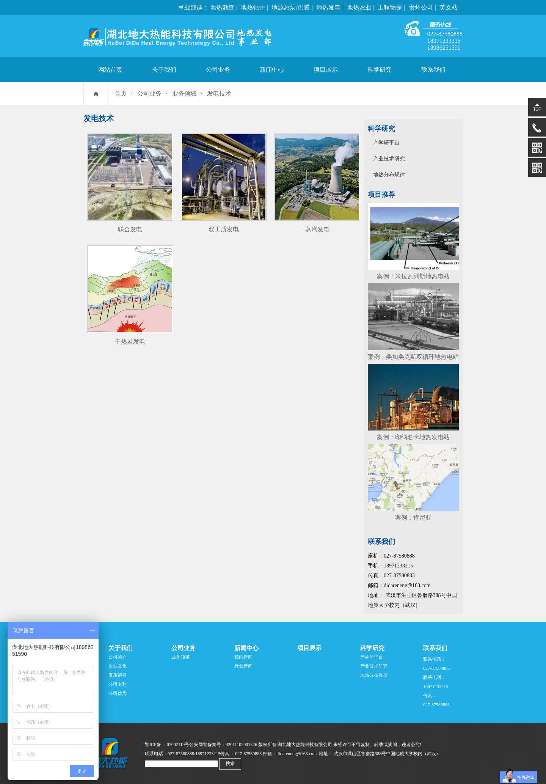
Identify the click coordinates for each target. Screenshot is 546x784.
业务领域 (184, 93)
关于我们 (164, 69)
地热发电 (328, 7)
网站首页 (110, 69)
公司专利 (117, 684)
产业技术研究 (389, 159)
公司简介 (117, 657)
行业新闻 (243, 666)
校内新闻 (243, 657)
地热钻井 (253, 7)
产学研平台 (386, 143)
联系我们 (433, 69)
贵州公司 (421, 7)
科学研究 (379, 69)
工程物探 (390, 7)
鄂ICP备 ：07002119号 (167, 744)
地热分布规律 (389, 175)
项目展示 (326, 69)
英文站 (448, 7)
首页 (121, 93)
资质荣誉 (117, 675)
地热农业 (359, 7)
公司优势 (117, 693)
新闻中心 (272, 69)
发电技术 (219, 93)
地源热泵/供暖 (290, 7)
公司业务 (218, 69)
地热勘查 (222, 7)
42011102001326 (241, 744)
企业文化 (117, 666)
